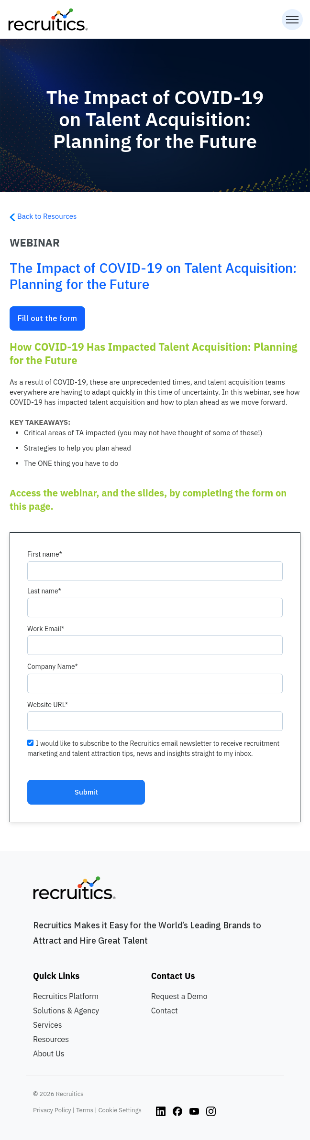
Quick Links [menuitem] (56, 975)
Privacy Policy (52, 1110)
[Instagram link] (161, 1110)
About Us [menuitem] (49, 1053)
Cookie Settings (119, 1110)
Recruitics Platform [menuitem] (66, 996)
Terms (84, 1110)
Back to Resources (43, 216)
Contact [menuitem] (164, 1010)
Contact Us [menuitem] (173, 975)
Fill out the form (47, 318)
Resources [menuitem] (51, 1039)
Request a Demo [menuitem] (179, 996)
